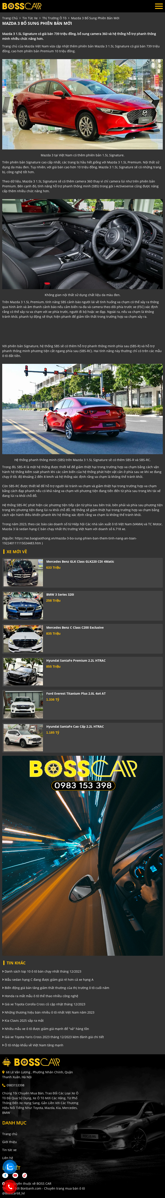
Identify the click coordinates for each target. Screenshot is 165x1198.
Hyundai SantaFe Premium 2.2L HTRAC (76, 660)
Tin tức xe (9, 1150)
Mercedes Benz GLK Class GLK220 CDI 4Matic (80, 561)
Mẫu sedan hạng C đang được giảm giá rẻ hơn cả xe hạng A (47, 979)
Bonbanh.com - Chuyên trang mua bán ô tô (53, 1188)
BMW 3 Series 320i (60, 594)
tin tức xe (30, 18)
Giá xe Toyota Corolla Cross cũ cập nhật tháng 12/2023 (43, 1004)
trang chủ (10, 18)
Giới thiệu (9, 1142)
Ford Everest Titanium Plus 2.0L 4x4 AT (76, 693)
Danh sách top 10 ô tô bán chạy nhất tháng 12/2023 (41, 971)
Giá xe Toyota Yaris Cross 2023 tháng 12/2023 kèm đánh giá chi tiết (53, 1037)
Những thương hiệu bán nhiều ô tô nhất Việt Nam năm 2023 (48, 1012)
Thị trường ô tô (54, 18)
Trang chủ (9, 1134)
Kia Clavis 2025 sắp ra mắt (23, 1020)
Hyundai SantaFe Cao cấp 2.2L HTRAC (75, 726)
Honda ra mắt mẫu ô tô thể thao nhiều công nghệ (40, 996)
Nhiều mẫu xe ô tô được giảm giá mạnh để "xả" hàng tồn (45, 1029)
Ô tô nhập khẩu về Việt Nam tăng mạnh (32, 1045)
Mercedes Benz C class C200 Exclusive (75, 627)
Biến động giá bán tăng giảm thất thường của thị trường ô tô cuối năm (55, 988)
